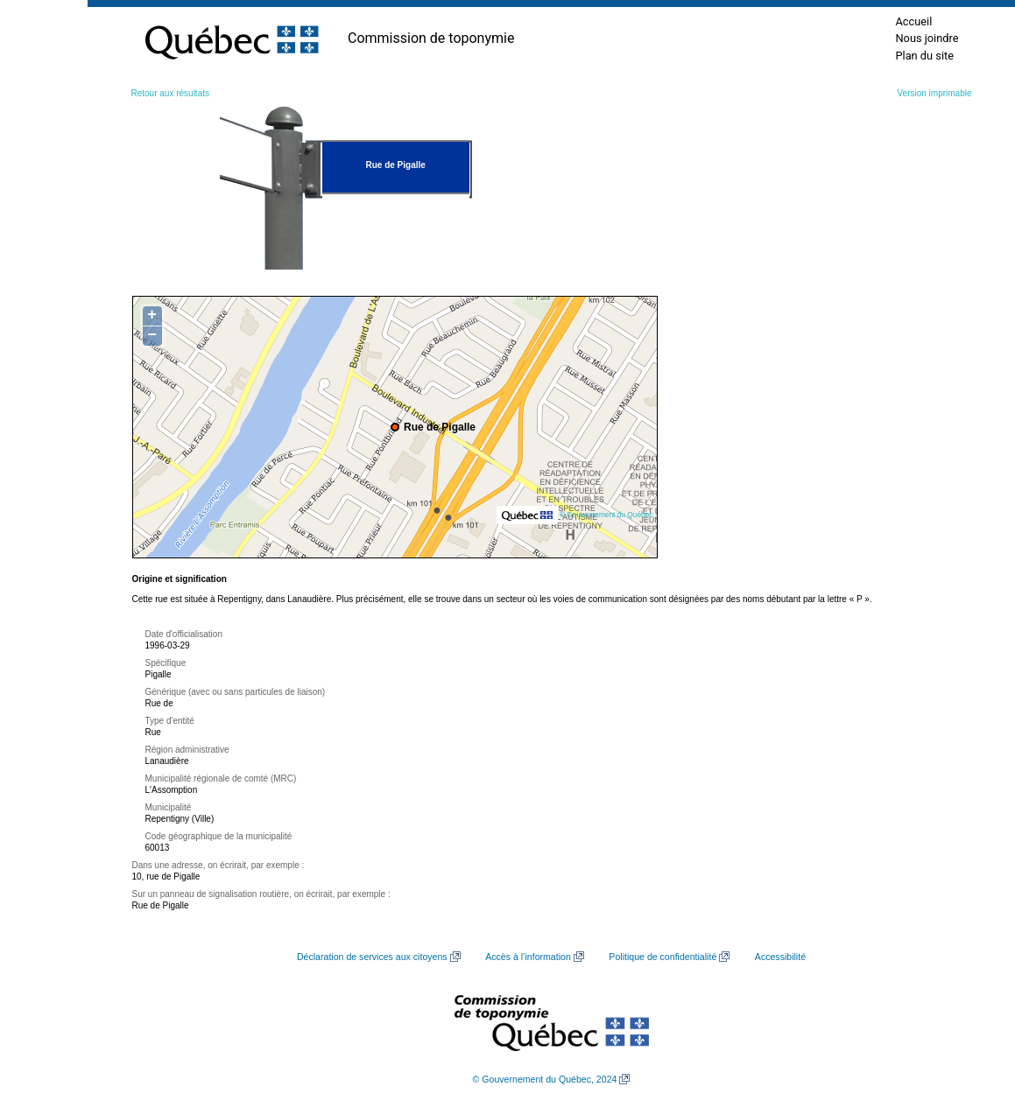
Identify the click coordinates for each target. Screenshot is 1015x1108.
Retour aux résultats (170, 93)
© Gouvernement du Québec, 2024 (545, 1079)
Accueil (913, 21)
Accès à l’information (528, 956)
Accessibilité (780, 956)
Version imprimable (934, 93)
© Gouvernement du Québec (606, 514)
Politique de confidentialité (662, 956)
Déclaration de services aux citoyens (372, 956)
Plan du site (924, 55)
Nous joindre (926, 38)
